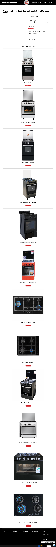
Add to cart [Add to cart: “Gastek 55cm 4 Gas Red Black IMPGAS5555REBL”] (28, 285)
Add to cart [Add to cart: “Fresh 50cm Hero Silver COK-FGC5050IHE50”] (28, 205)
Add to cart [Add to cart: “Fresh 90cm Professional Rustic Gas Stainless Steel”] (28, 445)
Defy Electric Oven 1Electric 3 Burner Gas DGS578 (28, 242)
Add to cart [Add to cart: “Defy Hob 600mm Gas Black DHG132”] (28, 365)
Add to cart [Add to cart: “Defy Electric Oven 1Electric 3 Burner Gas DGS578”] (28, 245)
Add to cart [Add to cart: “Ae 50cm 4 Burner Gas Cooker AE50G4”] (28, 165)
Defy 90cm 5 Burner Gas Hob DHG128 (28, 322)
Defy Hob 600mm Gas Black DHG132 (28, 362)
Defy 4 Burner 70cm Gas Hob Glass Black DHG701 (28, 522)
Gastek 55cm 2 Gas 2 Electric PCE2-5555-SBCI (28, 402)
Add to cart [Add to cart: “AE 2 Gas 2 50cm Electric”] (28, 85)
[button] (29, 39)
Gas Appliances (42, 25)
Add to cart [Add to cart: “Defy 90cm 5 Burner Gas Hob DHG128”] (28, 325)
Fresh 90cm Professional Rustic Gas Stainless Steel (28, 442)
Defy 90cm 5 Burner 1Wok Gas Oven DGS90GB (28, 482)
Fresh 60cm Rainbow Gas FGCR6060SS (28, 122)
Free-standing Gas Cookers (36, 25)
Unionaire (32, 26)
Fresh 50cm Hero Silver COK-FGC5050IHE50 (28, 202)
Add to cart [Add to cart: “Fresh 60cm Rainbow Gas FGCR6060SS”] (28, 125)
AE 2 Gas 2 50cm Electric (28, 82)
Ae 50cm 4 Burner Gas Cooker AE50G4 (28, 162)
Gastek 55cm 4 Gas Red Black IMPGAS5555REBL (28, 282)
